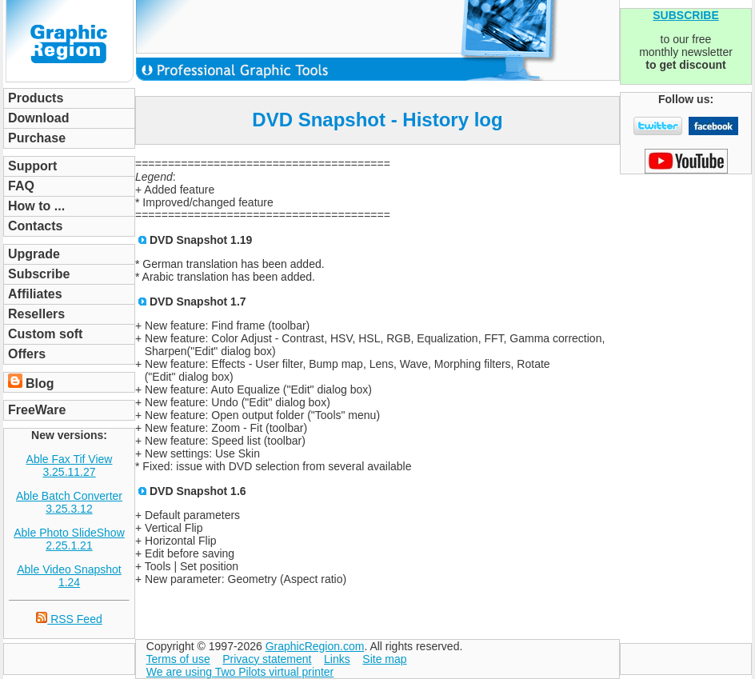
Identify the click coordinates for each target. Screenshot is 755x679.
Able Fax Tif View (69, 459)
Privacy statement (266, 659)
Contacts (35, 226)
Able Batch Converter (69, 495)
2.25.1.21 (69, 545)
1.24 (69, 582)
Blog (40, 383)
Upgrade (34, 254)
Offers (27, 354)
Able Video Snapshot (69, 569)
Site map (384, 659)
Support (32, 166)
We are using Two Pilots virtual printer (240, 671)
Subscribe (39, 274)
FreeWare (37, 410)
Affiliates (35, 294)
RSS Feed (69, 619)
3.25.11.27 (68, 471)
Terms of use (178, 659)
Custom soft (45, 334)
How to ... (36, 206)
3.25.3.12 (69, 508)
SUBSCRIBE (685, 15)
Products (35, 98)
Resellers (36, 314)
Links (337, 659)
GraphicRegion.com (315, 646)
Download (38, 118)
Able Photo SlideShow (69, 532)
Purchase (37, 138)
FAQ (21, 186)
